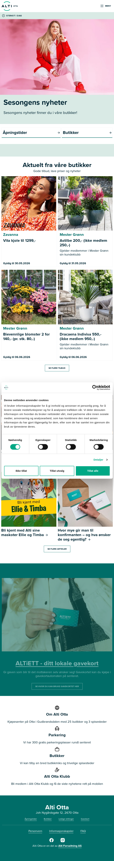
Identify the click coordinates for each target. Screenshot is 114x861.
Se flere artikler (57, 549)
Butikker (48, 818)
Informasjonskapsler (61, 831)
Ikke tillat (21, 470)
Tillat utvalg (57, 470)
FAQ (83, 831)
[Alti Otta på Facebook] (51, 841)
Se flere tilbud (57, 368)
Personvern (35, 831)
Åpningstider (31, 818)
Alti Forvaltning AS (70, 846)
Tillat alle (92, 470)
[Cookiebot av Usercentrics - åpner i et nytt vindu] (94, 387)
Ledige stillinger (66, 818)
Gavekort (85, 818)
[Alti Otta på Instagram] (63, 841)
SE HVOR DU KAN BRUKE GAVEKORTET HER (57, 686)
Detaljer (98, 459)
